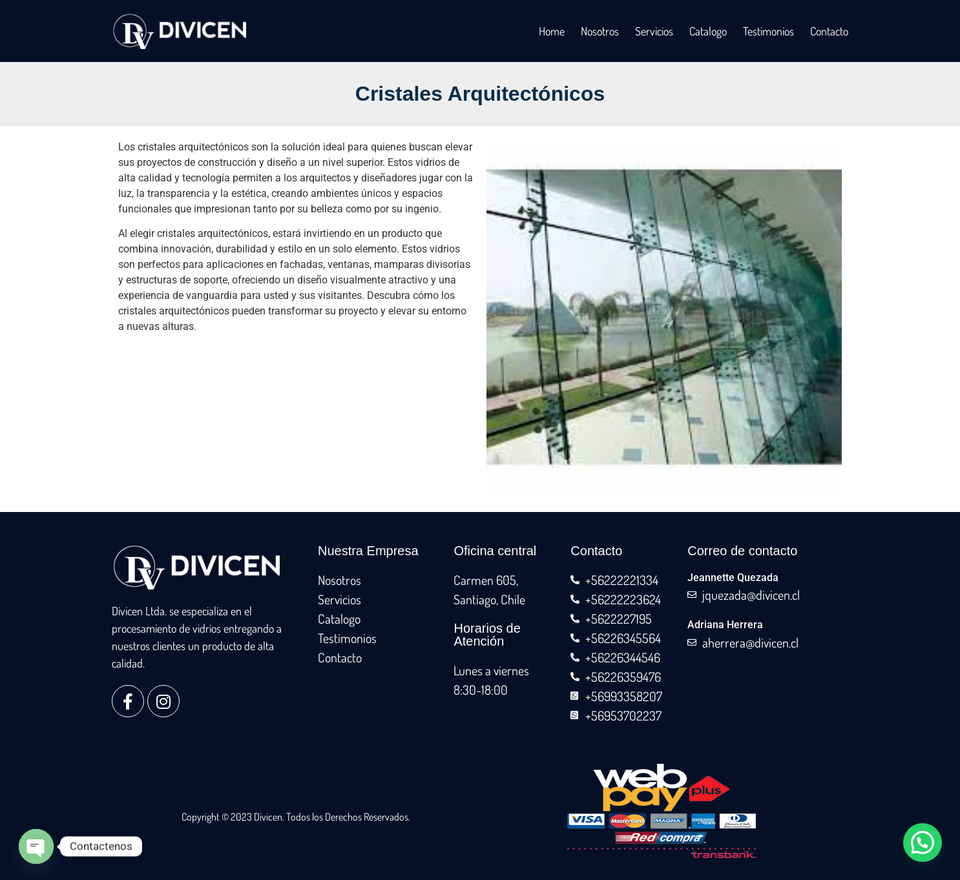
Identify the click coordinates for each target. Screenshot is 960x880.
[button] (922, 842)
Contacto (829, 31)
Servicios (654, 31)
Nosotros (600, 31)
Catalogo (708, 31)
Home (552, 31)
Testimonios (768, 31)
